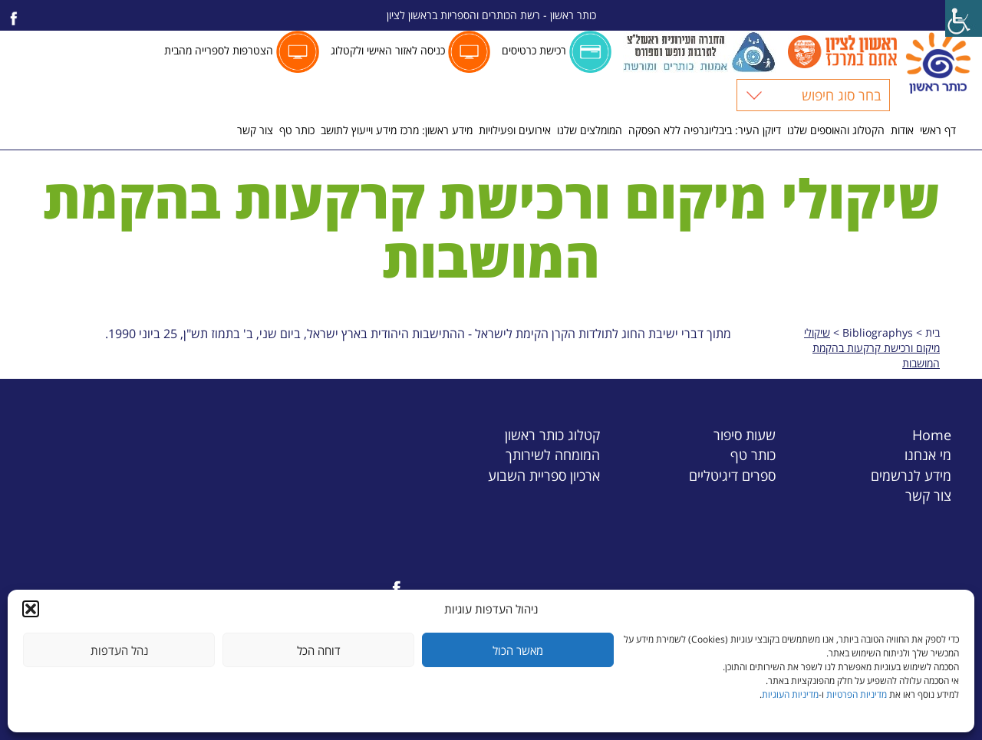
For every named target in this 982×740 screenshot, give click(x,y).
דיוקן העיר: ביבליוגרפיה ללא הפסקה (704, 130)
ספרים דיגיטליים (732, 475)
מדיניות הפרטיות (856, 694)
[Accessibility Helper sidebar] (963, 18)
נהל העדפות (119, 650)
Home (931, 434)
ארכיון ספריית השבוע (544, 475)
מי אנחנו (928, 454)
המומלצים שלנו (589, 130)
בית (932, 332)
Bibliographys (877, 332)
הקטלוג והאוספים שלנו (836, 130)
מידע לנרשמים (911, 475)
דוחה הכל (319, 650)
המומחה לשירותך (553, 454)
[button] (30, 609)
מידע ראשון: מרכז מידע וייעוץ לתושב (397, 130)
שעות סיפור (744, 434)
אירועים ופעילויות (515, 130)
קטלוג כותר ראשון (552, 434)
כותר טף (297, 130)
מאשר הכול (518, 650)
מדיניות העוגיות (790, 694)
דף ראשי (938, 130)
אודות (902, 130)
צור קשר (255, 130)
